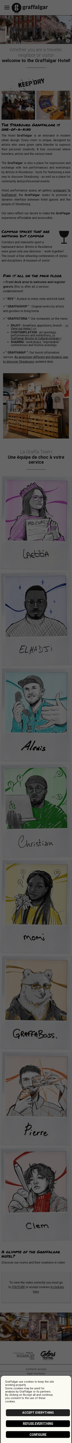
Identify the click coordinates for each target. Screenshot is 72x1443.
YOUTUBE (18, 1287)
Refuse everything (38, 1423)
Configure (38, 1434)
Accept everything (38, 1412)
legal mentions (36, 1373)
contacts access (36, 1369)
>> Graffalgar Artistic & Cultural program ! (36, 337)
